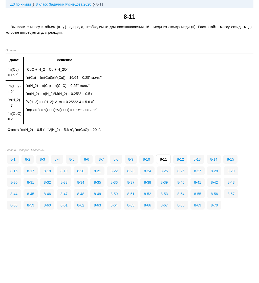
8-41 (197, 182)
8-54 (180, 194)
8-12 (180, 159)
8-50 (114, 194)
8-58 (13, 205)
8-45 (30, 194)
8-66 (147, 205)
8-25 (164, 171)
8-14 (213, 159)
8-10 (146, 159)
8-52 (147, 194)
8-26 (180, 171)
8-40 (180, 182)
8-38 (147, 182)
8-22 (114, 171)
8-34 (80, 182)
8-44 (13, 194)
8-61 (64, 205)
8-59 (30, 205)
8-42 (214, 182)
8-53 (164, 194)
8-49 (97, 194)
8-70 (214, 205)
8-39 (164, 182)
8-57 (230, 194)
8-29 (230, 171)
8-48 (80, 194)
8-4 (57, 159)
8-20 (80, 171)
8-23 (130, 171)
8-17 (30, 171)
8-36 (114, 182)
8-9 (130, 159)
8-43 (230, 182)
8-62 (80, 205)
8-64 (114, 205)
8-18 (47, 171)
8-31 (30, 182)
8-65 (130, 205)
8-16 (13, 171)
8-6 (86, 159)
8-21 (97, 171)
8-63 (97, 205)
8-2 (27, 159)
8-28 (214, 171)
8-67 (164, 205)
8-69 (197, 205)
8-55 (197, 194)
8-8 (116, 159)
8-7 (101, 159)
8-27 (197, 171)
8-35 (97, 182)
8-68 (180, 205)
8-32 (47, 182)
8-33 (64, 182)
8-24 (147, 171)
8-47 (64, 194)
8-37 (130, 182)
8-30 (13, 182)
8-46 (47, 194)
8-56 (214, 194)
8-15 (230, 159)
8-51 (130, 194)
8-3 (42, 159)
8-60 (47, 205)
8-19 (64, 171)
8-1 (12, 159)
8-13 (197, 159)
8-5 (71, 159)
